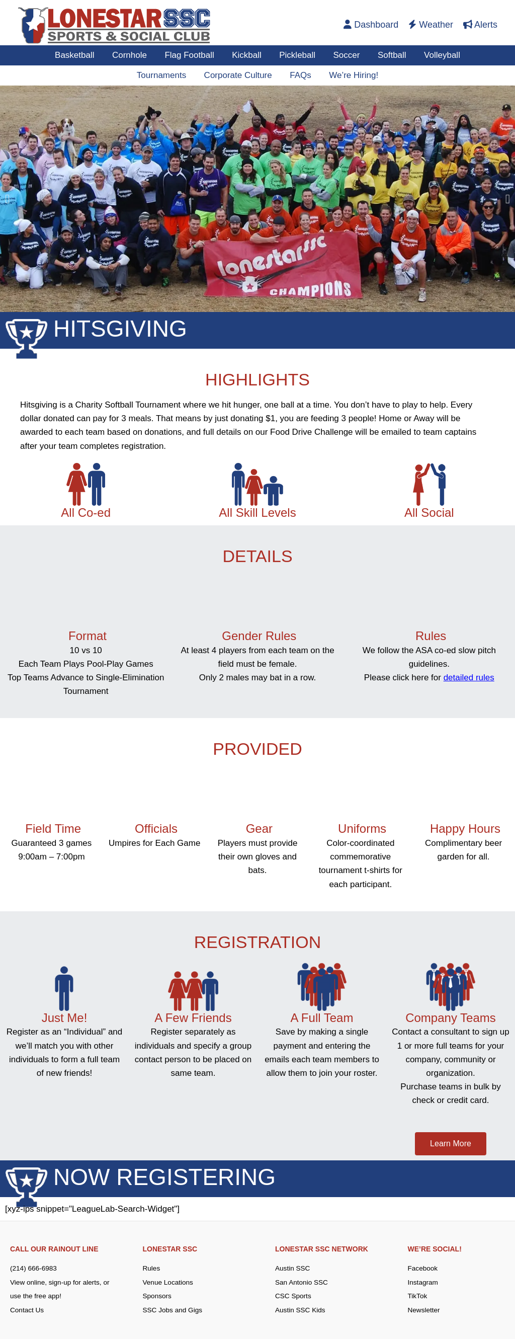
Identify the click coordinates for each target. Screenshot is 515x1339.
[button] (7, 199)
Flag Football (190, 55)
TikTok (418, 1296)
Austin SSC (293, 1268)
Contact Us (27, 1309)
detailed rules (469, 677)
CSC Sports (293, 1296)
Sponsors (158, 1296)
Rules (152, 1268)
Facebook (423, 1268)
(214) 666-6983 (34, 1268)
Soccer (345, 55)
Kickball (247, 55)
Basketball (77, 55)
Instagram (423, 1282)
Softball (390, 55)
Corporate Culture (238, 75)
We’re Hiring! (352, 75)
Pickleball (297, 55)
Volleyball (439, 55)
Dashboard (371, 25)
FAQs (300, 75)
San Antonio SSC (302, 1282)
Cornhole (131, 55)
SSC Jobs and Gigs (173, 1309)
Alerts (480, 25)
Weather (430, 25)
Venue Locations (169, 1282)
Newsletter (424, 1309)
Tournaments (162, 75)
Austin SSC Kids (301, 1309)
